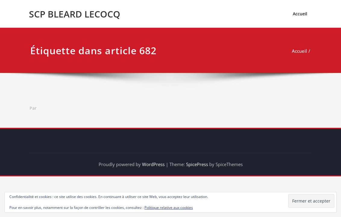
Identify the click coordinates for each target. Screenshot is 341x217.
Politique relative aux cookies (168, 207)
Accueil (300, 14)
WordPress (153, 164)
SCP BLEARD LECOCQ (74, 14)
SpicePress (197, 164)
